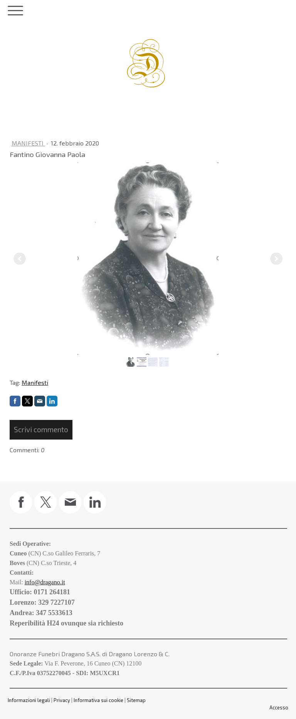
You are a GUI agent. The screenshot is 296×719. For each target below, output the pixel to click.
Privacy (62, 700)
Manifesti (28, 143)
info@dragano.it (45, 582)
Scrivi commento (41, 429)
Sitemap (136, 700)
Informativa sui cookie (98, 700)
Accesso (278, 707)
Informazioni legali (29, 700)
